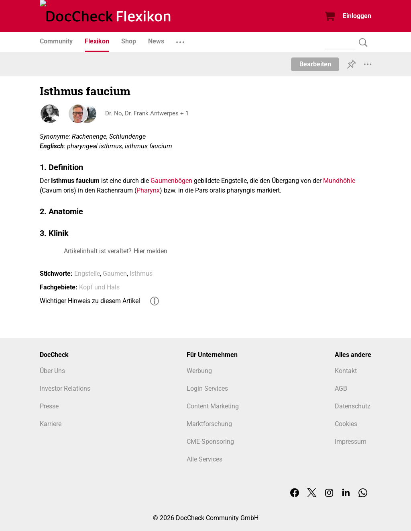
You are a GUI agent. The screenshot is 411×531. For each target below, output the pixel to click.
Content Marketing (213, 406)
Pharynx (148, 190)
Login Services (207, 388)
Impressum (350, 441)
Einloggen (357, 16)
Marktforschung (209, 424)
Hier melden (150, 251)
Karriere (50, 424)
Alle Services (204, 459)
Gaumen (115, 273)
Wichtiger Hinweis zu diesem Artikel (90, 301)
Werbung (199, 371)
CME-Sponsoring (210, 441)
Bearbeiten (315, 64)
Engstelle (87, 273)
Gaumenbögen (171, 181)
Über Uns (52, 371)
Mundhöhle (339, 181)
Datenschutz (352, 406)
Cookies (346, 424)
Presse (49, 406)
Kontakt (346, 371)
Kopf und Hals (99, 287)
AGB (341, 388)
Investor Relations (65, 388)
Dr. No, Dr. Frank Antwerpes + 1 (147, 113)
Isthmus (141, 273)
